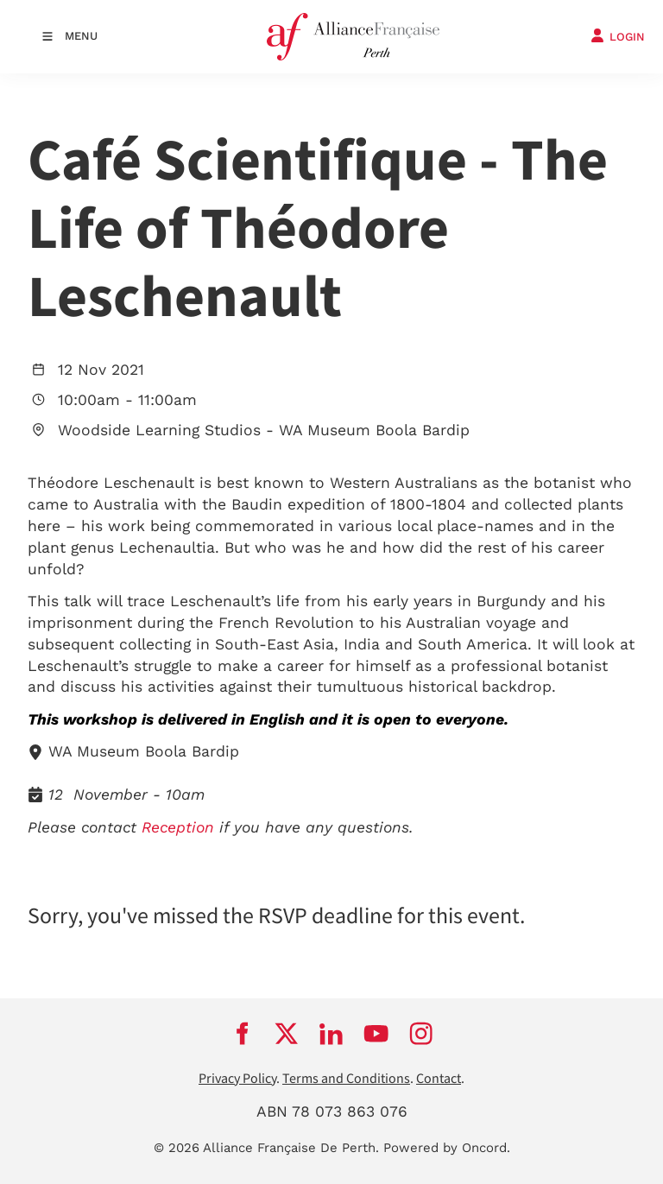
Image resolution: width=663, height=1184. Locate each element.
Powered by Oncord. (446, 1148)
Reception (178, 827)
